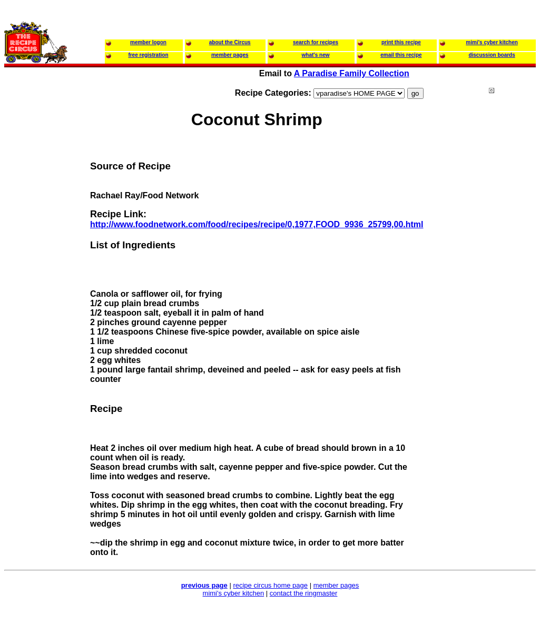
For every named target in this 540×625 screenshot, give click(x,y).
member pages (336, 585)
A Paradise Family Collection (351, 73)
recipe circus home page (270, 585)
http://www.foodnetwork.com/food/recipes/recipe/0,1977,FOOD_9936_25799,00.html (257, 224)
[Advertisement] (270, 609)
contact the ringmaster (304, 593)
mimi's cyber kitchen (233, 593)
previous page (204, 585)
